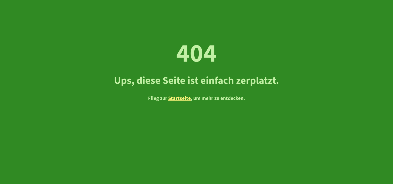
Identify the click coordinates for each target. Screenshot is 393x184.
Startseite (179, 98)
